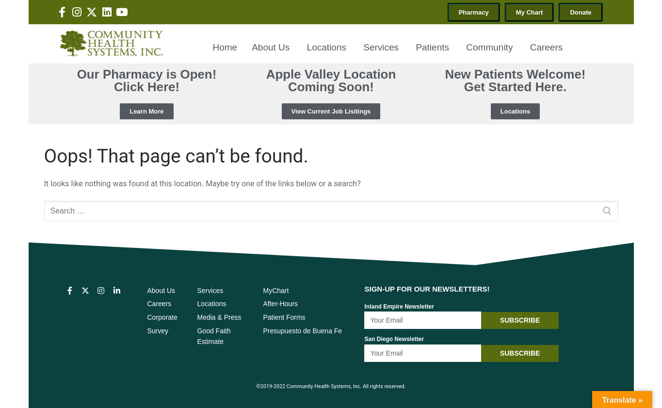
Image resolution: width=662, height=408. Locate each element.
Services (382, 47)
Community (490, 47)
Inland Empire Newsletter (399, 306)
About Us (272, 47)
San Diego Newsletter (394, 339)
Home (224, 47)
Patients (434, 47)
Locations (328, 47)
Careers (546, 47)
